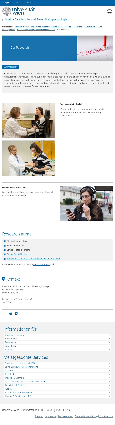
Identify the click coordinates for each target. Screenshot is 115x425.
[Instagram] (16, 313)
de (6, 2)
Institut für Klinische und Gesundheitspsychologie (36, 19)
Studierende (11, 338)
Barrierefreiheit (65, 416)
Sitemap (39, 416)
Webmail (9, 389)
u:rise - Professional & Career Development (25, 381)
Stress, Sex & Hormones (18, 254)
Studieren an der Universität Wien (21, 363)
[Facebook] (5, 313)
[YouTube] (10, 313)
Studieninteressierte (14, 335)
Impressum (50, 416)
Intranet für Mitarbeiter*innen (19, 392)
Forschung (79, 27)
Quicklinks (30, 2)
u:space (9, 370)
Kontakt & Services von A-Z (18, 396)
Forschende (10, 342)
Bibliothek (9, 374)
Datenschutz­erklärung (86, 416)
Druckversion (106, 416)
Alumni (8, 349)
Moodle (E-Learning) (14, 378)
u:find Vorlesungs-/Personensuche (21, 367)
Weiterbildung (11, 346)
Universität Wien (22, 27)
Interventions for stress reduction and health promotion (33, 258)
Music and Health (41, 264)
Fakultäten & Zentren (15, 385)
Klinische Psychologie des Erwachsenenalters (36, 29)
